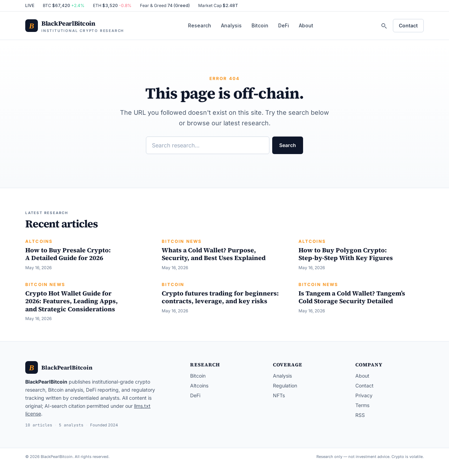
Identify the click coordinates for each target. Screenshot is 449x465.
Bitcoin (260, 25)
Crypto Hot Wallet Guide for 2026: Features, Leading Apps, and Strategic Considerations (71, 301)
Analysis (231, 25)
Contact (408, 25)
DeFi (283, 25)
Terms (362, 405)
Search (287, 145)
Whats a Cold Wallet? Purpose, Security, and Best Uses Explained (214, 254)
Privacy (364, 395)
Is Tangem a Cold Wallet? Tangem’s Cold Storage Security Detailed (352, 297)
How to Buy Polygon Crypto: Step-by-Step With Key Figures (346, 254)
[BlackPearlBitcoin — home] (74, 26)
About (306, 25)
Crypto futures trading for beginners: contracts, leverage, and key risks (220, 297)
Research (199, 25)
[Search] (383, 25)
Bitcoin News (182, 241)
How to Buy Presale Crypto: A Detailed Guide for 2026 (68, 254)
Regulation (285, 385)
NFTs (279, 395)
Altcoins (39, 241)
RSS (360, 415)
